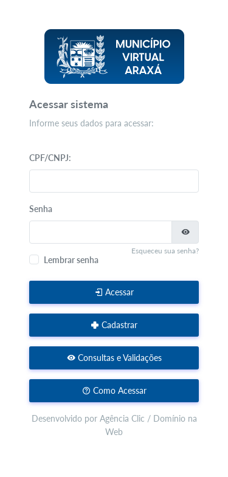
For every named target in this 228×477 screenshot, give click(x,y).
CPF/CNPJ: (50, 158)
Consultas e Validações (114, 357)
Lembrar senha (71, 260)
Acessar (114, 292)
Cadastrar (114, 325)
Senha (40, 209)
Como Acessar (114, 390)
